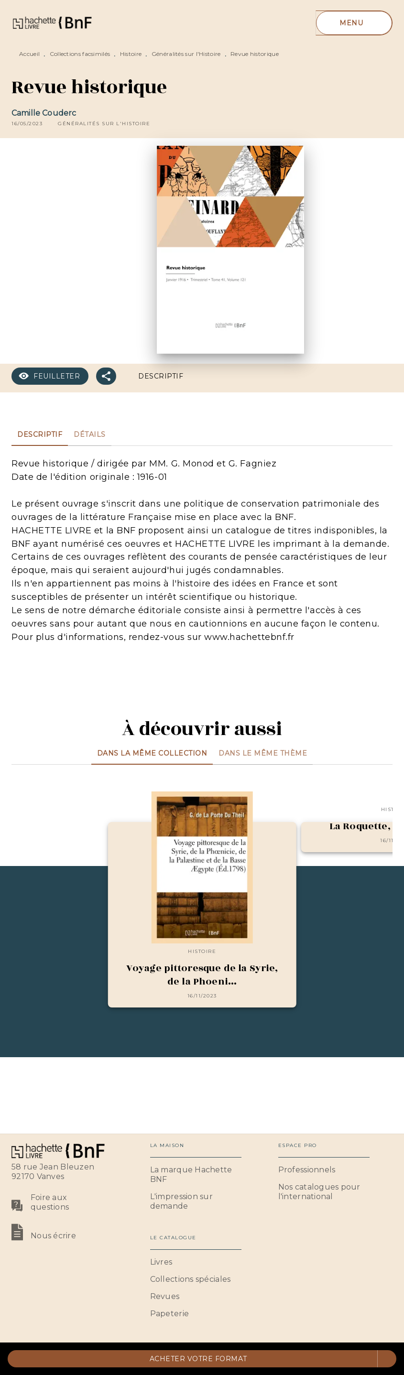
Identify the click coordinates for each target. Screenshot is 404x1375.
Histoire (131, 53)
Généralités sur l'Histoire (186, 53)
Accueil (29, 53)
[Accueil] (51, 22)
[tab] (39, 434)
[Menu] (354, 23)
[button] (104, 123)
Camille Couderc (43, 113)
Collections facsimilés (80, 53)
